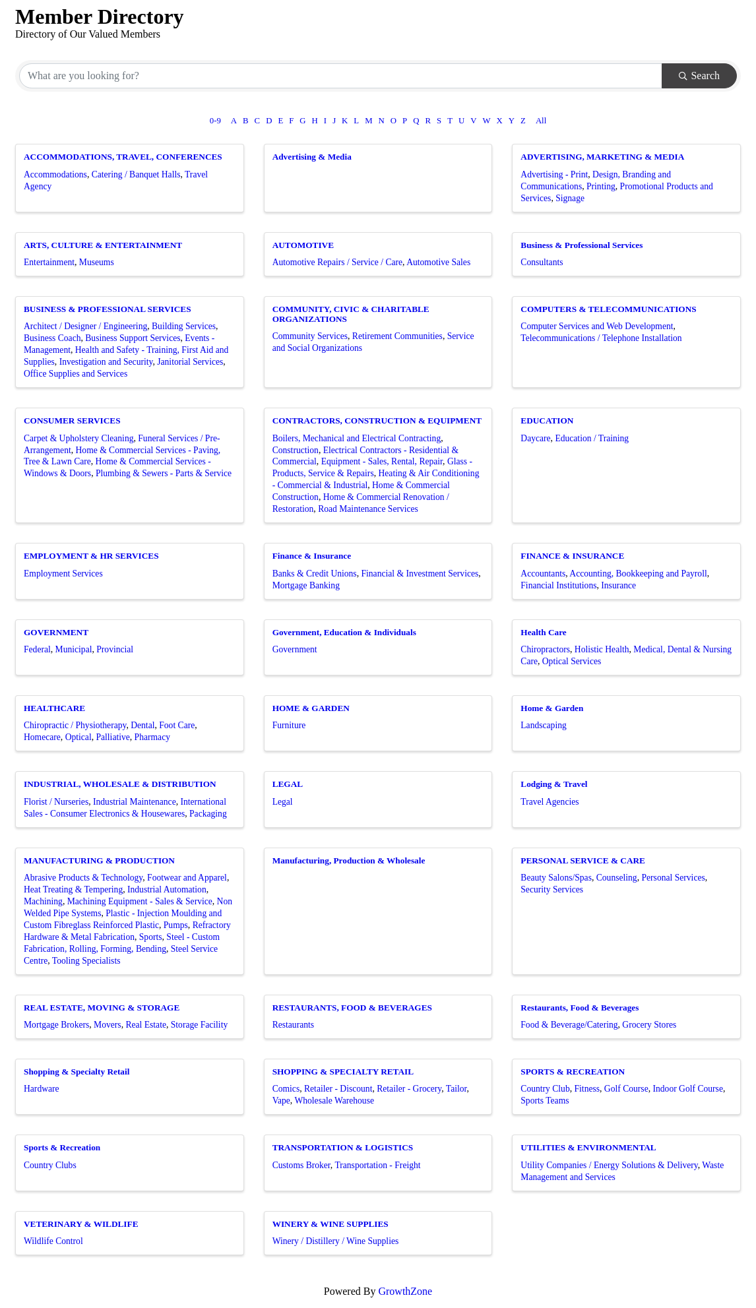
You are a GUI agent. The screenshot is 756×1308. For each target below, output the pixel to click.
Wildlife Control (53, 1241)
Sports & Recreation (62, 1147)
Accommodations (55, 174)
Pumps (176, 925)
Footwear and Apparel (187, 878)
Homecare (42, 737)
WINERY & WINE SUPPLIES (330, 1224)
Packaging (208, 814)
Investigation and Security (106, 362)
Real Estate (145, 1025)
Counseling (616, 878)
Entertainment (49, 262)
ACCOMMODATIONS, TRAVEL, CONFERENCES (123, 157)
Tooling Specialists (86, 961)
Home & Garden (551, 708)
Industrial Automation (166, 889)
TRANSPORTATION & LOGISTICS (343, 1147)
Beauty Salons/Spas (556, 878)
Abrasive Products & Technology (83, 878)
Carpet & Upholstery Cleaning (79, 438)
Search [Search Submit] (699, 75)
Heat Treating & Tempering (73, 889)
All (541, 120)
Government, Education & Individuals (344, 632)
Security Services (551, 889)
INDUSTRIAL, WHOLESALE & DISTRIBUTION (120, 784)
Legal (282, 802)
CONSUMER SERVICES (72, 420)
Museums (96, 262)
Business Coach (52, 338)
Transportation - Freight (377, 1165)
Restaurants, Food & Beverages (579, 1007)
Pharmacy (152, 737)
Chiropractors (545, 649)
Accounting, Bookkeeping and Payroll (638, 573)
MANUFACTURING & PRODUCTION (99, 860)
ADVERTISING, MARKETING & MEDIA (602, 157)
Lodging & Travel (553, 784)
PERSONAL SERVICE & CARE (582, 860)
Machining (43, 901)
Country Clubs (50, 1165)
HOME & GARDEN (311, 708)
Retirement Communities (397, 336)
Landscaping (543, 725)
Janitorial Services (190, 362)
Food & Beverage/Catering (568, 1025)
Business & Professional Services (581, 245)
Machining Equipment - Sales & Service (139, 901)
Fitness (587, 1089)
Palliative (112, 737)
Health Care (543, 632)
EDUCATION (546, 420)
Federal (37, 649)
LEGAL (287, 784)
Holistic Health (602, 649)
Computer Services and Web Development (596, 326)
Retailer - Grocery (409, 1089)
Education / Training (592, 438)
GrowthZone (405, 1291)
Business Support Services (132, 338)
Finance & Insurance (311, 556)
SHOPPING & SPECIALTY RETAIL (343, 1071)
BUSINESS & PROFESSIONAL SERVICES (107, 309)
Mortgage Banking (306, 585)
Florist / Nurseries (56, 802)
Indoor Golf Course (687, 1089)
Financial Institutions (558, 585)
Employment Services (63, 573)
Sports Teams (544, 1101)
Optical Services (571, 661)
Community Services (310, 336)
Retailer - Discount (338, 1089)
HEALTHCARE (54, 708)
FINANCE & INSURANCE (572, 556)
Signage (569, 198)
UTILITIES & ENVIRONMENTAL (588, 1147)
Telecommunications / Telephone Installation (600, 338)
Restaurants (293, 1025)
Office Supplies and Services (75, 374)
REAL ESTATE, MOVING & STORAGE (101, 1007)
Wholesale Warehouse (334, 1101)
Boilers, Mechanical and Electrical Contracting (356, 438)
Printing (600, 186)
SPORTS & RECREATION (572, 1071)
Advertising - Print (554, 174)
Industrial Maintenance (134, 802)
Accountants (542, 573)
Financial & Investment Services (419, 573)
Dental (142, 725)
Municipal (73, 649)
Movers (107, 1025)
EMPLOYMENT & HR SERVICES (91, 556)
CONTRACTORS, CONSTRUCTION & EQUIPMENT (377, 420)
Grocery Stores (649, 1025)
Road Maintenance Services (368, 509)
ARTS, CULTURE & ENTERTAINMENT (103, 245)
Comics (286, 1089)
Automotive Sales (438, 262)
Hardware (41, 1089)
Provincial (114, 649)
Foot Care (177, 725)
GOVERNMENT (56, 632)
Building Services (184, 326)
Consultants (541, 262)
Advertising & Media (312, 157)
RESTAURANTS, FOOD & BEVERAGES (352, 1007)
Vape (281, 1101)
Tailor (456, 1089)
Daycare (535, 438)
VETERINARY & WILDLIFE (81, 1224)
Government (294, 649)
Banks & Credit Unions (314, 573)
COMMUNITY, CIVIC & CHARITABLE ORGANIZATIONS (350, 314)
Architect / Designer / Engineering (85, 326)
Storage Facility (199, 1025)
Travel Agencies (549, 802)
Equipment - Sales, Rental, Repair (382, 461)
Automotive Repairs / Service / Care (337, 262)
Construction (295, 450)
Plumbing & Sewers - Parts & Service (164, 473)
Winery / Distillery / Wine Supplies (335, 1241)
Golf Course (626, 1089)
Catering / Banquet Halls (136, 174)
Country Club (544, 1089)
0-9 (215, 120)
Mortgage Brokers (56, 1025)
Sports (150, 937)
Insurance (618, 585)
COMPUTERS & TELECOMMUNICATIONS (608, 309)
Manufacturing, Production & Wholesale (348, 860)
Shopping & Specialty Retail (76, 1071)
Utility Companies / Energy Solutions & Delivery (608, 1165)
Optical (78, 737)
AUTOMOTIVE (303, 245)
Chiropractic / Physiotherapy (75, 725)
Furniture (289, 725)
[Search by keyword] (340, 75)
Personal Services (673, 878)
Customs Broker (301, 1165)
